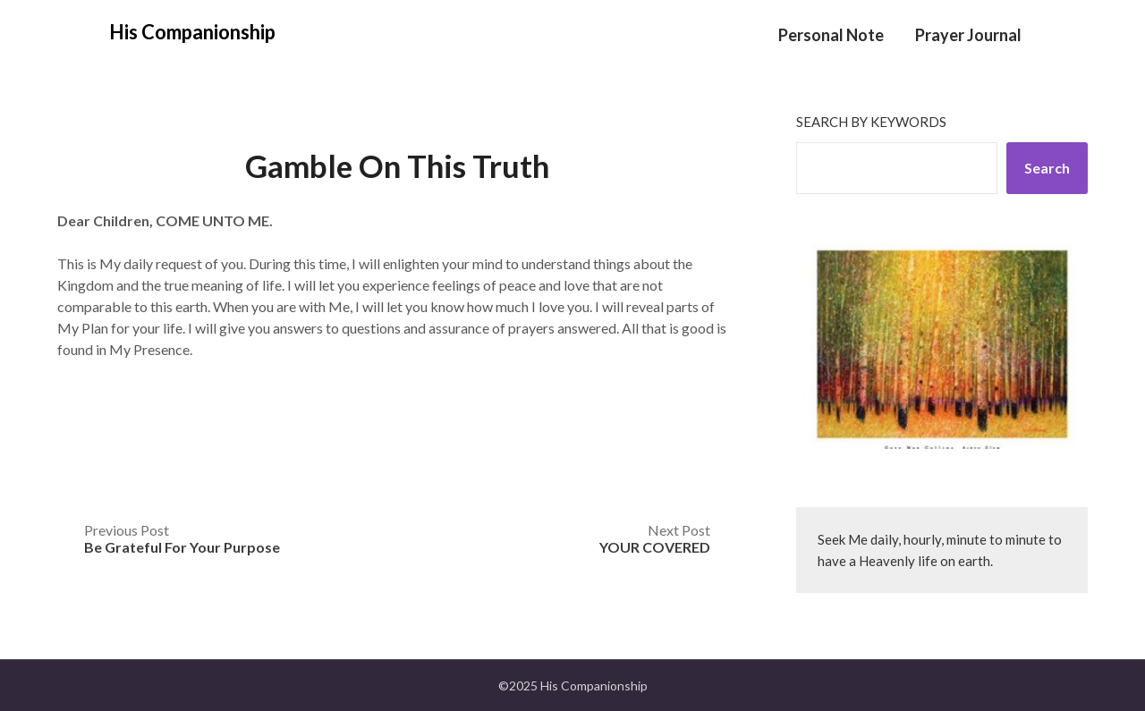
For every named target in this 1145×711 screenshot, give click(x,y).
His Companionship (192, 32)
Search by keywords (871, 122)
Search (1047, 167)
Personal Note (831, 35)
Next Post (654, 538)
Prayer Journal (968, 35)
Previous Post (182, 538)
